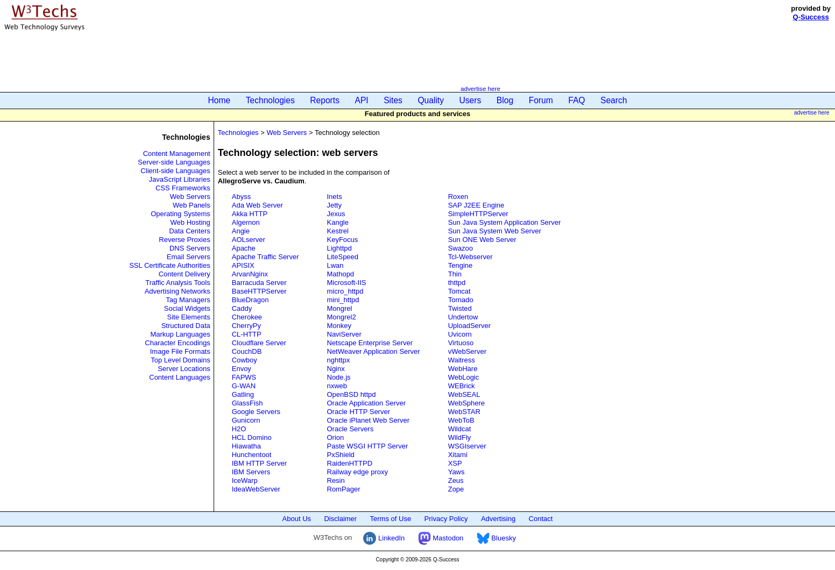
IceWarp (245, 480)
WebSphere (466, 403)
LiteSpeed (343, 257)
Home (219, 100)
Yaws (456, 472)
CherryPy (246, 326)
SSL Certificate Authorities (169, 265)
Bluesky (496, 538)
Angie (241, 231)
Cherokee (247, 317)
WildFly (459, 437)
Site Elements (188, 317)
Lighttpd (339, 248)
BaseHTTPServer (259, 291)
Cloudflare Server (259, 343)
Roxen (458, 197)
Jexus (336, 214)
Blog (505, 100)
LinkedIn (384, 538)
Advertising (498, 519)
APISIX (243, 265)
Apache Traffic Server (265, 257)
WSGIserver (467, 446)
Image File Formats (180, 351)
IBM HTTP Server (259, 463)
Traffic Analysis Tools (177, 283)
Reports (324, 100)
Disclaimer (340, 519)
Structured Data (185, 326)
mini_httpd (343, 300)
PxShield (341, 455)
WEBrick (461, 386)
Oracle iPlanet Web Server (368, 420)
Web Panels (191, 205)
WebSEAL (464, 394)
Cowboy (244, 360)
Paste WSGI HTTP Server (367, 446)
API (362, 100)
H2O (239, 429)
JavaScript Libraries (179, 179)
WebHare (463, 369)
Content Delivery (184, 274)
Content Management (176, 153)
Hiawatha (246, 446)
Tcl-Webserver (470, 257)
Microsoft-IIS (346, 283)
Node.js (339, 377)
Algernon (246, 222)
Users (470, 100)
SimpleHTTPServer (478, 214)
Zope (456, 489)
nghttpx (338, 360)
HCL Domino (252, 437)
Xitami (458, 455)
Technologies (270, 100)
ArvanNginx (250, 274)
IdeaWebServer (256, 489)
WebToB (461, 420)
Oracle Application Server (366, 403)
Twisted (460, 308)
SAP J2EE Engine (476, 205)
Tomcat (459, 291)
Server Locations (184, 369)
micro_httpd (345, 291)
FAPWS (244, 377)
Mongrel (339, 308)
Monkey (339, 326)
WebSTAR (464, 412)
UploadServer (469, 326)
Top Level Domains (180, 360)
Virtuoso (460, 343)
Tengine (460, 265)
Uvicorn (460, 334)
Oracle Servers (350, 429)
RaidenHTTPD (350, 463)
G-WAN (244, 386)
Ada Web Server (257, 205)
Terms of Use (391, 519)
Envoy (241, 369)
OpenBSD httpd (351, 394)
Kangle (338, 222)
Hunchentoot (252, 455)
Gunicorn (246, 420)
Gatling (243, 394)
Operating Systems (180, 214)
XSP (455, 463)
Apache (244, 248)
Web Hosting (190, 222)
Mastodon (441, 538)
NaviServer (344, 334)
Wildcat (459, 429)
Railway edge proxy (357, 472)
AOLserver (248, 240)
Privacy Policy (446, 519)
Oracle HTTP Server (359, 412)
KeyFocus (342, 240)
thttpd (457, 283)
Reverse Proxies (184, 240)
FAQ (576, 100)
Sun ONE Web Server (482, 240)
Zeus (456, 480)
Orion (335, 437)
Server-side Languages (174, 162)
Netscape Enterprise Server (370, 343)
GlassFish (247, 403)
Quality (431, 100)
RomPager (343, 489)
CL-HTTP (246, 334)
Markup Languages (180, 334)
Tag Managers (188, 300)
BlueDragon (250, 300)
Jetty (334, 205)
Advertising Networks (177, 291)
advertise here (480, 88)
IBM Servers (251, 472)
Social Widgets (187, 308)
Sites (393, 100)
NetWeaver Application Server (373, 351)
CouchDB (247, 351)
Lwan (335, 265)
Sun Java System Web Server (494, 231)
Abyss (241, 197)
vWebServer (467, 351)
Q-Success (811, 17)
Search (613, 100)
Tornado (460, 300)
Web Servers (190, 197)
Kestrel (338, 231)
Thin (455, 274)
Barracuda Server (259, 283)
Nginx (336, 369)
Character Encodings (177, 343)
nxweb (337, 386)
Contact (541, 519)
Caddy (242, 308)
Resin (336, 480)
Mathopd (341, 274)
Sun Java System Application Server (504, 222)
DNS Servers (189, 248)
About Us (296, 519)
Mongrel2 (341, 317)
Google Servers (256, 412)
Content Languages (179, 377)
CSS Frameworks (182, 188)
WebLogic (463, 377)
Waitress (461, 360)
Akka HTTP (249, 214)
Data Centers (189, 231)
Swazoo (460, 248)
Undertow (463, 317)
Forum (541, 100)
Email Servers (188, 257)
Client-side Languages (175, 171)
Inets (334, 197)
